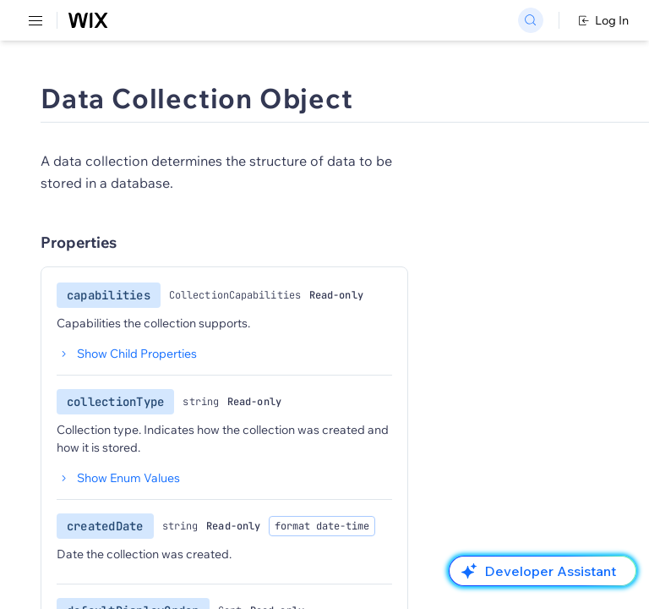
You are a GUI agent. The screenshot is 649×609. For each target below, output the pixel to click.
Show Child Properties (127, 353)
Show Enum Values (118, 478)
